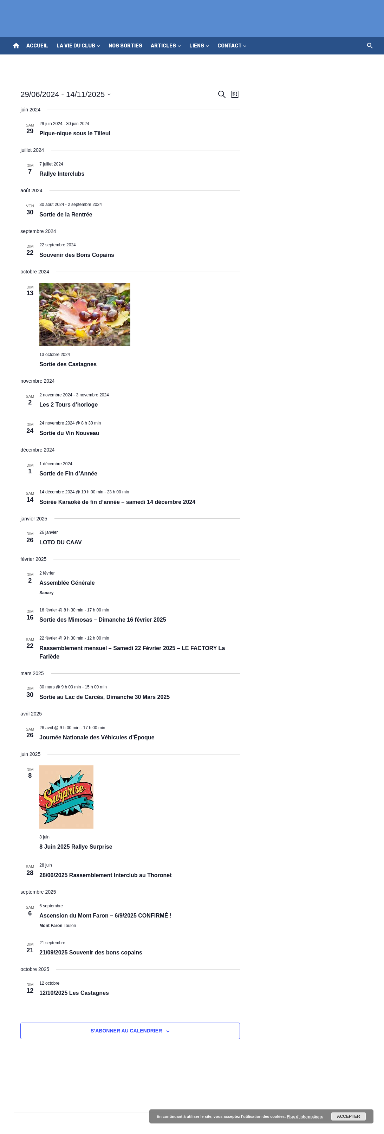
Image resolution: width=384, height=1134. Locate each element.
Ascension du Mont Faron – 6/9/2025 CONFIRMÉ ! (101, 916)
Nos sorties (125, 46)
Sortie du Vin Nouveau (65, 433)
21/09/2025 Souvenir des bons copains (86, 952)
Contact (229, 46)
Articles (163, 46)
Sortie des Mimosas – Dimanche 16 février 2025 (98, 620)
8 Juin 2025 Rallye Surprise (71, 847)
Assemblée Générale (62, 583)
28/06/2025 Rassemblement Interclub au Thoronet (101, 875)
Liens (196, 46)
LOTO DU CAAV (56, 542)
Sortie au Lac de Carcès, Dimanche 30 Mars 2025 (100, 697)
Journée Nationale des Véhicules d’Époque (92, 737)
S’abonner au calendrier (125, 1030)
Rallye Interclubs (57, 174)
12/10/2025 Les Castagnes (69, 993)
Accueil (37, 46)
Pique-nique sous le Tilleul (70, 133)
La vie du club (76, 46)
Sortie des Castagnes (63, 364)
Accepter (348, 1116)
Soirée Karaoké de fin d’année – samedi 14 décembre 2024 (113, 502)
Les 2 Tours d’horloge (64, 405)
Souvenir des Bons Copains (72, 255)
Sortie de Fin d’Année (64, 474)
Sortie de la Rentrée (61, 215)
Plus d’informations (305, 1116)
